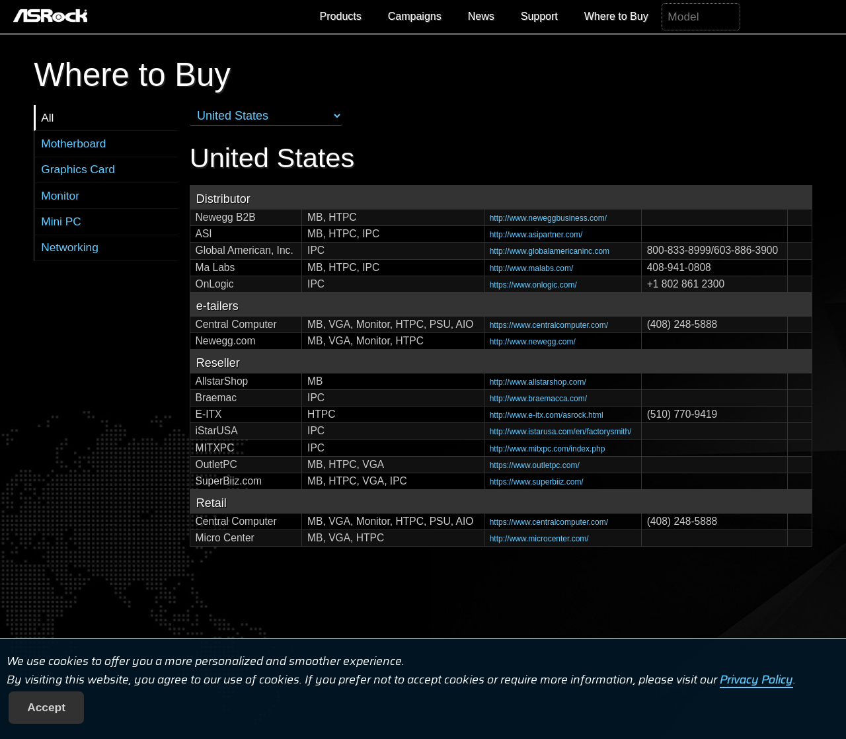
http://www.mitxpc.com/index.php (547, 448)
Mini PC (61, 221)
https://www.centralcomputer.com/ (549, 325)
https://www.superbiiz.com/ (537, 481)
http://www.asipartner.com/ (536, 234)
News (481, 16)
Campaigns (415, 16)
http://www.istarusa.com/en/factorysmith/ (561, 431)
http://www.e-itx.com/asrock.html (546, 415)
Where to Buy (616, 16)
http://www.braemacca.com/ (538, 398)
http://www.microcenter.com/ (539, 538)
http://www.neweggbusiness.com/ (548, 218)
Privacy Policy (756, 679)
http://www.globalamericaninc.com (549, 251)
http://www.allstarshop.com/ (538, 382)
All (47, 117)
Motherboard (73, 143)
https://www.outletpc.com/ (535, 465)
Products (341, 16)
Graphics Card (78, 169)
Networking (69, 247)
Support (539, 16)
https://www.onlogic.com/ (533, 285)
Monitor (60, 195)
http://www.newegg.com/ (533, 341)
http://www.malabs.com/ (532, 268)
